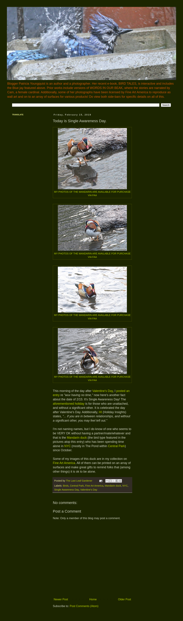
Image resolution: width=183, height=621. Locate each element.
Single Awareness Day (66, 489)
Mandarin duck (77, 437)
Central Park (116, 446)
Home (93, 599)
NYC (67, 446)
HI (100, 412)
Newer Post (61, 599)
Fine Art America (64, 463)
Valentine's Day (102, 391)
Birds (66, 485)
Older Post (124, 599)
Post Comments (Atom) (84, 606)
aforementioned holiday (68, 403)
